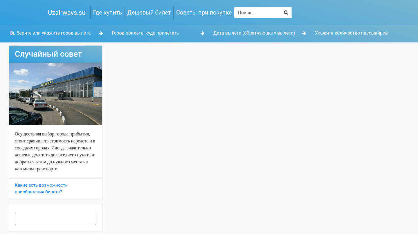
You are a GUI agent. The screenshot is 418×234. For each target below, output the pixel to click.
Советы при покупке (204, 12)
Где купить (107, 12)
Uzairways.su (67, 12)
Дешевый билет (149, 12)
